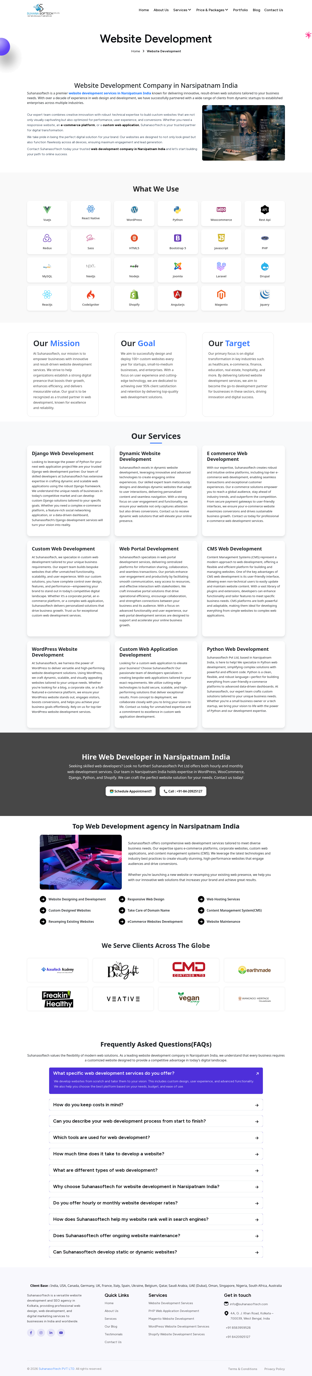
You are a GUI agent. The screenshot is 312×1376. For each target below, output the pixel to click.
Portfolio (240, 10)
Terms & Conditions (242, 1369)
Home (144, 10)
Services (182, 10)
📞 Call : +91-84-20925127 (183, 791)
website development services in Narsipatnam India (110, 93)
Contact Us (273, 10)
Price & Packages (212, 10)
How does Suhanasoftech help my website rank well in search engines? (131, 1219)
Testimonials (114, 1334)
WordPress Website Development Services (178, 1326)
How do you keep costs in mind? (88, 1104)
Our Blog (111, 1326)
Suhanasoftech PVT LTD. (57, 1369)
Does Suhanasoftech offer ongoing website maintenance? (116, 1235)
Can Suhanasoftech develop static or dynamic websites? (115, 1252)
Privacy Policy (274, 1369)
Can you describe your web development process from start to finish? (129, 1121)
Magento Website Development (171, 1318)
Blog (256, 10)
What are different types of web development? (105, 1170)
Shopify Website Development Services (176, 1334)
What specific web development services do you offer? (114, 1073)
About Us (161, 10)
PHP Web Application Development (173, 1311)
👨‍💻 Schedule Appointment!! (131, 791)
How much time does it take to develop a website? (108, 1154)
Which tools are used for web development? (101, 1137)
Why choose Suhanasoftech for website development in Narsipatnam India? (136, 1186)
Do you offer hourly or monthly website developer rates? (115, 1203)
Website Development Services (170, 1303)
